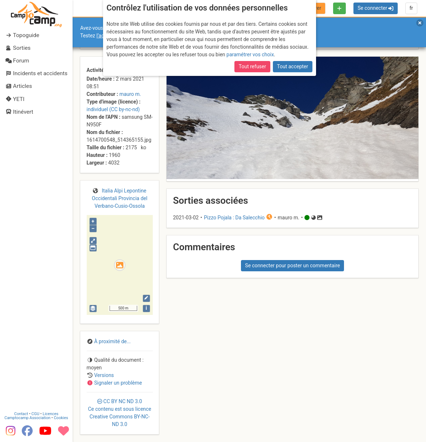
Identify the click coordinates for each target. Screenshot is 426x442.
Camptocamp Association (27, 417)
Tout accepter (292, 66)
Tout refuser (252, 66)
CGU (36, 413)
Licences (50, 413)
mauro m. (130, 94)
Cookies (61, 417)
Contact (21, 413)
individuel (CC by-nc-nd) (113, 109)
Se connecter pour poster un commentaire (292, 265)
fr (411, 8)
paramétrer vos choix (250, 54)
